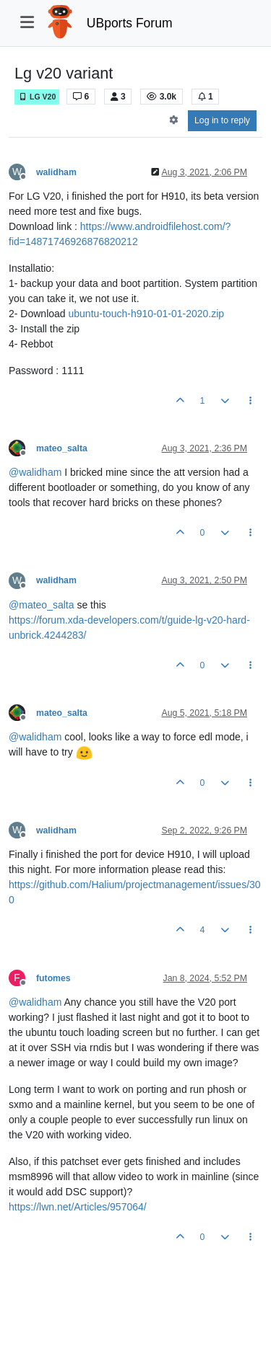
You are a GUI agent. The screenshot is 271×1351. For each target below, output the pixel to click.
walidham (56, 172)
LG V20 (37, 97)
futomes (53, 978)
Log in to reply (222, 120)
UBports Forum (130, 23)
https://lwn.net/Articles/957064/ (78, 1207)
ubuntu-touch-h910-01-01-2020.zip (147, 313)
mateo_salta (61, 448)
